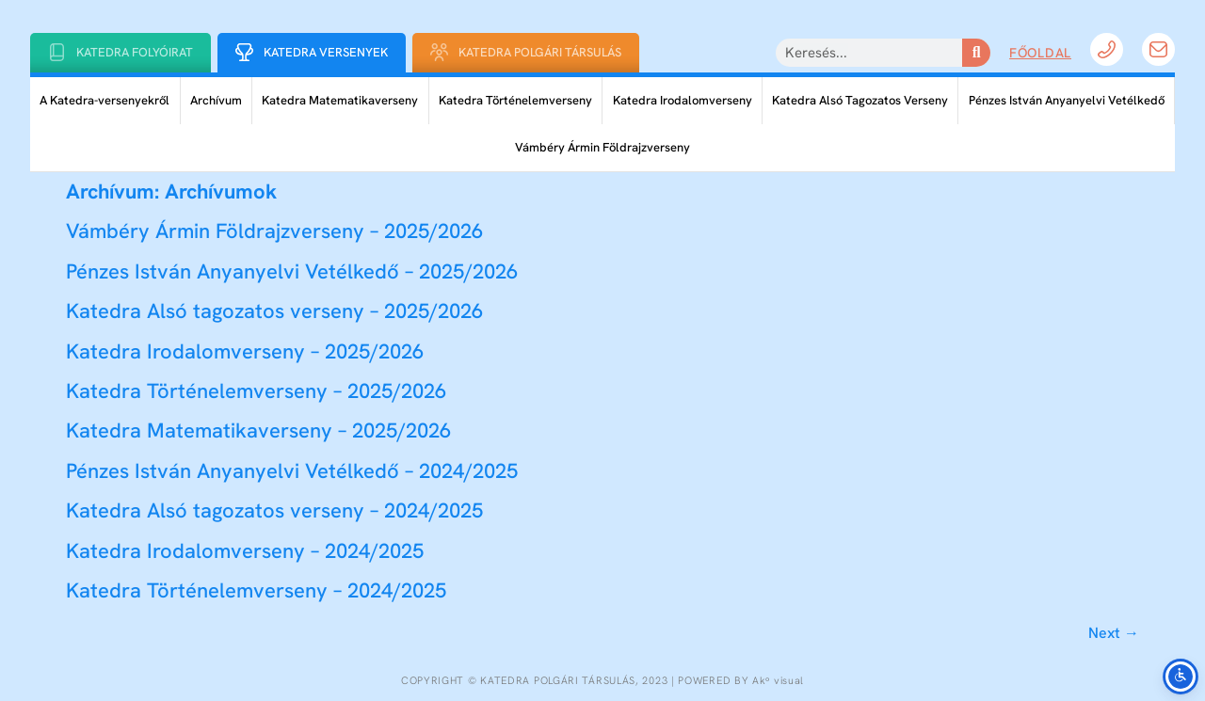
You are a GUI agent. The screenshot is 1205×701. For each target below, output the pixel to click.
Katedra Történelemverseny (515, 100)
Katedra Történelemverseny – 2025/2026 (256, 391)
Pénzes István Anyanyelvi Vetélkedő (1067, 100)
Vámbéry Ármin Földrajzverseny (602, 147)
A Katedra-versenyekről (104, 100)
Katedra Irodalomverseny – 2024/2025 (245, 551)
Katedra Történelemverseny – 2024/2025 (256, 590)
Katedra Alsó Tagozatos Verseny (860, 100)
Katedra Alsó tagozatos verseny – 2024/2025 (274, 510)
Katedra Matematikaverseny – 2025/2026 (258, 430)
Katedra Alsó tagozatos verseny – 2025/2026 (274, 311)
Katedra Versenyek (326, 52)
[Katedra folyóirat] (57, 52)
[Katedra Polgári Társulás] (439, 52)
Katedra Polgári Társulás (539, 52)
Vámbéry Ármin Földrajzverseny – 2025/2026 (274, 231)
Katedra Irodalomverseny (682, 100)
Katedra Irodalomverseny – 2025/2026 (245, 351)
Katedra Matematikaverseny (340, 100)
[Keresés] (976, 53)
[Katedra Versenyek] (244, 52)
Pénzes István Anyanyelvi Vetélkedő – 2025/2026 (292, 271)
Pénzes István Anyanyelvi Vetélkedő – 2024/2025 (292, 471)
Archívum (216, 100)
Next (1113, 633)
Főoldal (1040, 52)
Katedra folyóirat (134, 52)
